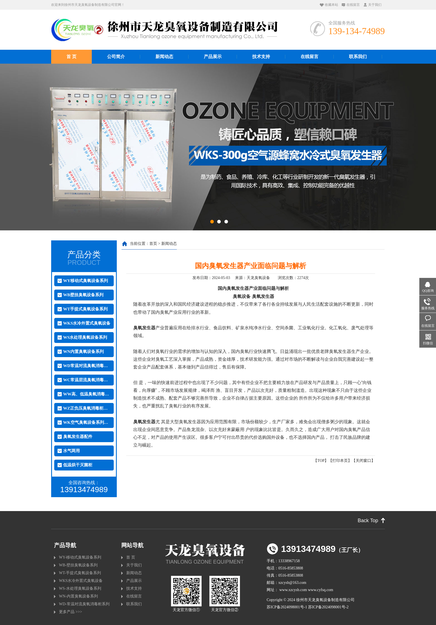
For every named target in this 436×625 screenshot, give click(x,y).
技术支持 (261, 56)
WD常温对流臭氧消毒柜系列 (86, 365)
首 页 (71, 56)
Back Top (368, 520)
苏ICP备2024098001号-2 (328, 607)
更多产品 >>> (70, 612)
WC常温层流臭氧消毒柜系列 (86, 380)
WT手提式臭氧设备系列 (85, 309)
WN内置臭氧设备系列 (83, 351)
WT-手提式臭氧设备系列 (80, 573)
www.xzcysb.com (293, 590)
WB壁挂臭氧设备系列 (83, 295)
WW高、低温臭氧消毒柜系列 (86, 394)
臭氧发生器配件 (77, 436)
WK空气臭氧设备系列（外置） (86, 422)
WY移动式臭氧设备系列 (85, 280)
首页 (153, 243)
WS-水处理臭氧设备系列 (80, 588)
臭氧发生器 (263, 296)
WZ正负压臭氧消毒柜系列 (86, 408)
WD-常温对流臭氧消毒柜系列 (84, 604)
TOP (320, 461)
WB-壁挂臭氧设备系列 (78, 565)
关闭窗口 (363, 461)
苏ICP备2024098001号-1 (287, 607)
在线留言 (353, 5)
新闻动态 (164, 56)
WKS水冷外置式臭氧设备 (86, 323)
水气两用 (71, 451)
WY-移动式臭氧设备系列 (80, 557)
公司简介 (116, 56)
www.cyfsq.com (320, 590)
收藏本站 (331, 5)
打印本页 (340, 461)
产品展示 (213, 56)
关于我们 (375, 5)
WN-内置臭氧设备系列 (78, 596)
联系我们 (358, 56)
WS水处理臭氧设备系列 (85, 337)
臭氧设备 (242, 296)
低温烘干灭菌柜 (77, 465)
